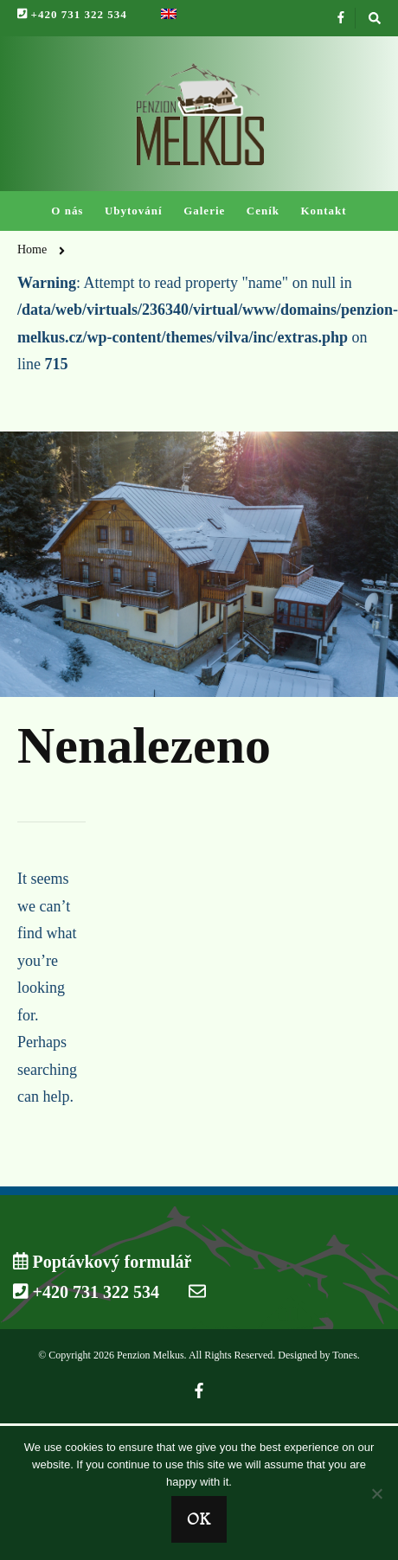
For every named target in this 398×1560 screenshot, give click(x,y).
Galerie (204, 210)
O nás (67, 210)
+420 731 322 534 (72, 14)
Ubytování (134, 210)
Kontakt (323, 210)
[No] (376, 1493)
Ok (199, 1519)
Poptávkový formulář (102, 1261)
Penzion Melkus (150, 1355)
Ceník (263, 210)
